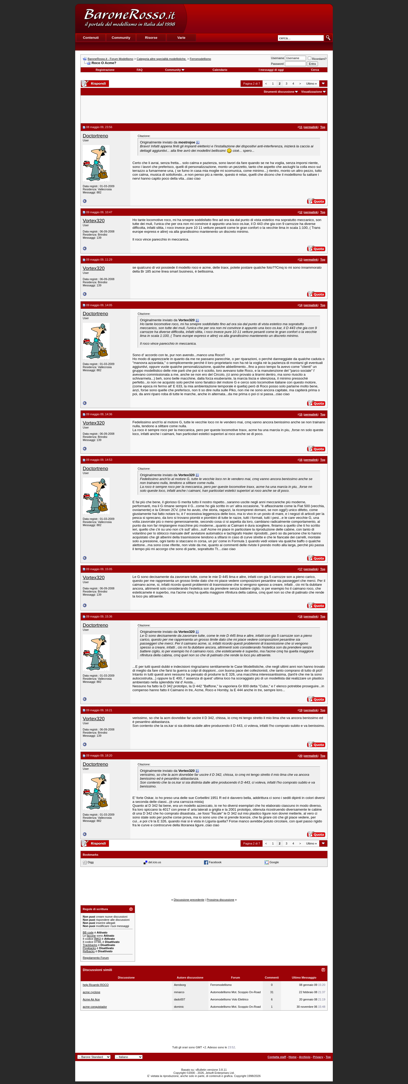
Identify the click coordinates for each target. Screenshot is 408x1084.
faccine (91, 935)
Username (277, 58)
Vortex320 (94, 220)
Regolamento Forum (96, 957)
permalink (311, 127)
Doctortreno (95, 135)
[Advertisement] (260, 18)
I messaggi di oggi (271, 69)
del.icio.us (154, 862)
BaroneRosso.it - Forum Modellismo (110, 58)
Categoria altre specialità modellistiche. (161, 58)
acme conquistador (95, 1006)
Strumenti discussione (279, 91)
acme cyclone (91, 992)
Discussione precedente (189, 899)
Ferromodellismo (200, 58)
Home (293, 1056)
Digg (91, 862)
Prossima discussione (220, 899)
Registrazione (105, 69)
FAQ (140, 69)
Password (277, 63)
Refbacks (89, 951)
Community (174, 69)
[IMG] (97, 938)
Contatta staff (276, 1056)
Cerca (315, 69)
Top (328, 1056)
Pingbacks (89, 948)
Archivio (304, 1056)
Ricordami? (317, 58)
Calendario (220, 69)
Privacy (318, 1056)
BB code (88, 932)
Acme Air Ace (91, 999)
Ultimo (311, 83)
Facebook (215, 862)
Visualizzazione (311, 91)
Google (274, 862)
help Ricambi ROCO (96, 984)
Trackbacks (90, 945)
